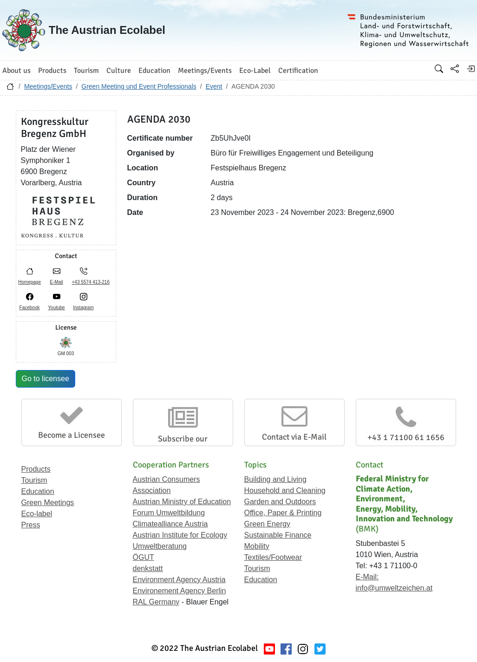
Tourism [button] (86, 70)
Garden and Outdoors (280, 502)
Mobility (256, 546)
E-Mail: (367, 577)
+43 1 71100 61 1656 (405, 437)
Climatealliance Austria (170, 524)
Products (36, 469)
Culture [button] (118, 70)
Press (30, 525)
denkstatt (148, 568)
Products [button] (52, 70)
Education (37, 491)
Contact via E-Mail (294, 437)
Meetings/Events (48, 86)
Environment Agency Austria (179, 580)
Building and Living (275, 479)
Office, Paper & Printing (283, 513)
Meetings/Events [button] (205, 70)
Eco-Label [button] (255, 70)
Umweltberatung (160, 546)
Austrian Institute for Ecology (180, 535)
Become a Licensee (71, 435)
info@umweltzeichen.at (394, 588)
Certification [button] (298, 70)
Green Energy (267, 524)
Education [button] (154, 70)
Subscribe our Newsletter (183, 444)
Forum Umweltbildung (169, 513)
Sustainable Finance (278, 535)
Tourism (34, 480)
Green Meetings (47, 502)
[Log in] (470, 69)
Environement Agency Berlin (179, 591)
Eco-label (36, 514)
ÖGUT (143, 557)
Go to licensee (45, 379)
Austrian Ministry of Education (182, 502)
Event (214, 86)
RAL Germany (156, 602)
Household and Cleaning (285, 490)
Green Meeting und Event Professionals (138, 86)
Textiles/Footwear (273, 557)
